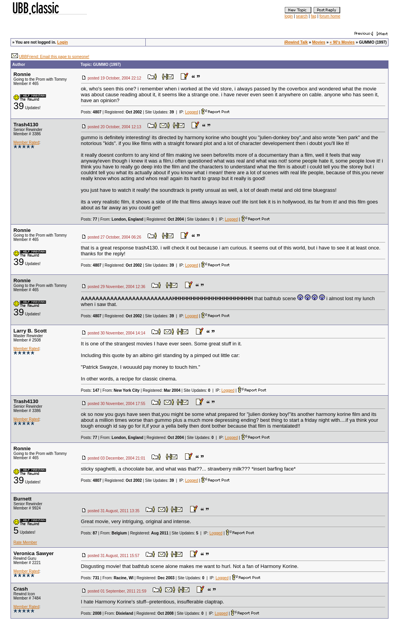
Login (62, 42)
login (288, 16)
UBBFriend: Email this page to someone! (54, 57)
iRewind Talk (296, 42)
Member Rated (26, 142)
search (302, 16)
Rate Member (25, 542)
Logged (191, 112)
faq (313, 16)
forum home (330, 16)
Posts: (91, 112)
